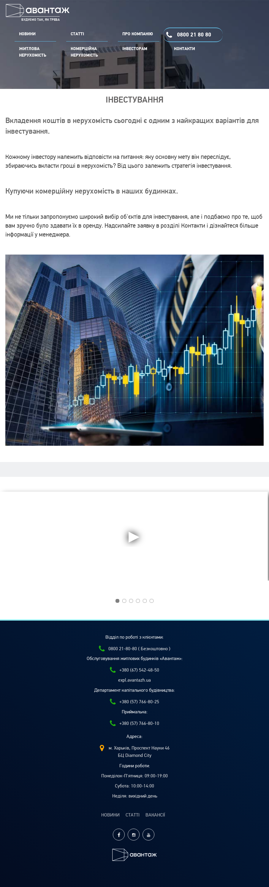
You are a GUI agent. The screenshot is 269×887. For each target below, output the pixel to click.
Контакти (184, 49)
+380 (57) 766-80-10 (134, 723)
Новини (110, 815)
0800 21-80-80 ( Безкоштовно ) (134, 648)
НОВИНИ (27, 34)
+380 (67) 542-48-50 (134, 670)
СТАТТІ (77, 34)
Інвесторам (134, 49)
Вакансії (155, 815)
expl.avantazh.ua (134, 680)
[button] (117, 601)
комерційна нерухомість (84, 52)
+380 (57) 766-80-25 (134, 701)
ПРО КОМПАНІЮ (137, 34)
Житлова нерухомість (32, 52)
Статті (133, 815)
